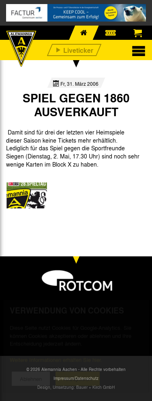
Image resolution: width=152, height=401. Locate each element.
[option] (26, 195)
